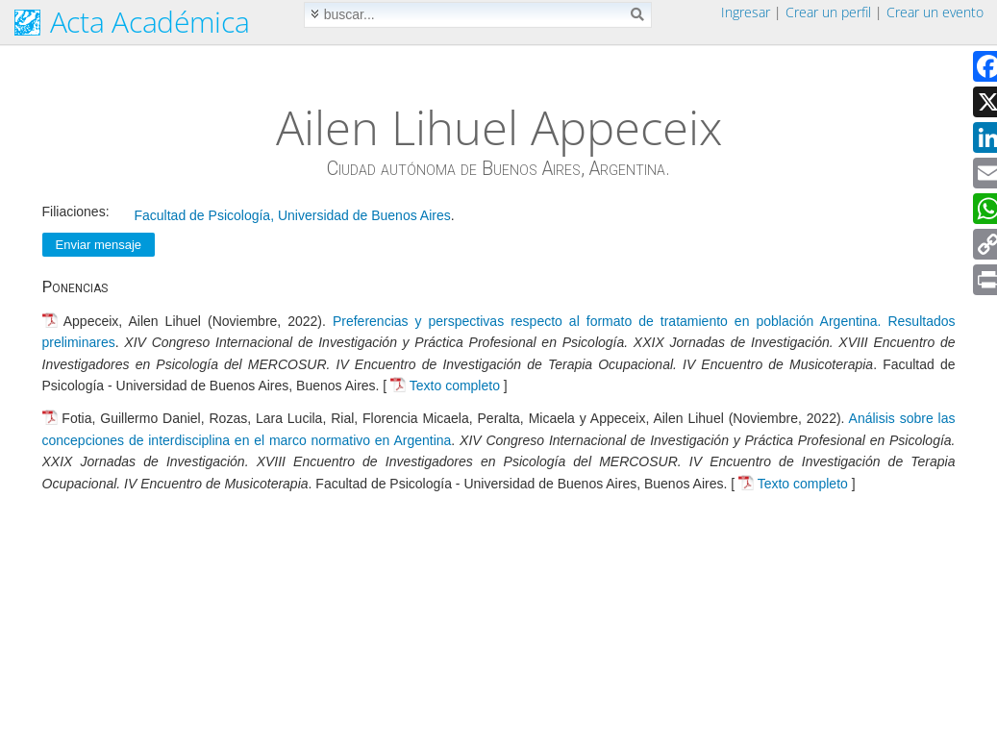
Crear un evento (935, 12)
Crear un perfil (828, 12)
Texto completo (455, 385)
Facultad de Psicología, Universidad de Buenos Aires (293, 215)
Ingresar (745, 12)
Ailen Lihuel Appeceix (499, 127)
